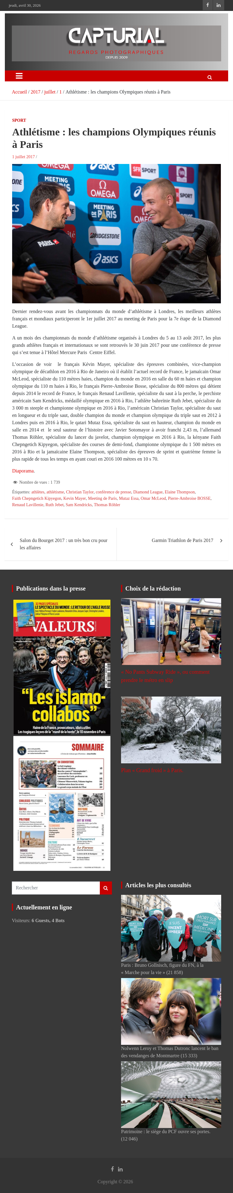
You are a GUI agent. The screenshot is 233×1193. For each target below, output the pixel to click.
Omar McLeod (153, 498)
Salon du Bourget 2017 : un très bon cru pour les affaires (63, 544)
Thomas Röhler (107, 505)
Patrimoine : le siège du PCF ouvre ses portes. (166, 1131)
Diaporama (23, 470)
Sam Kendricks (79, 505)
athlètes (37, 492)
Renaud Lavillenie (27, 505)
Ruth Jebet (55, 505)
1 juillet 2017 (23, 157)
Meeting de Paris (102, 498)
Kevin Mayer (74, 498)
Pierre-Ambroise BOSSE (189, 498)
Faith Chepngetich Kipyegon (36, 498)
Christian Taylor (80, 492)
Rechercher (106, 888)
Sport (19, 120)
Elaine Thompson (180, 492)
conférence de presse (113, 492)
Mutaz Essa (129, 498)
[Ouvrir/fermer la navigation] (19, 75)
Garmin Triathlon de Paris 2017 (182, 540)
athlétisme (55, 492)
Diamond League (148, 492)
